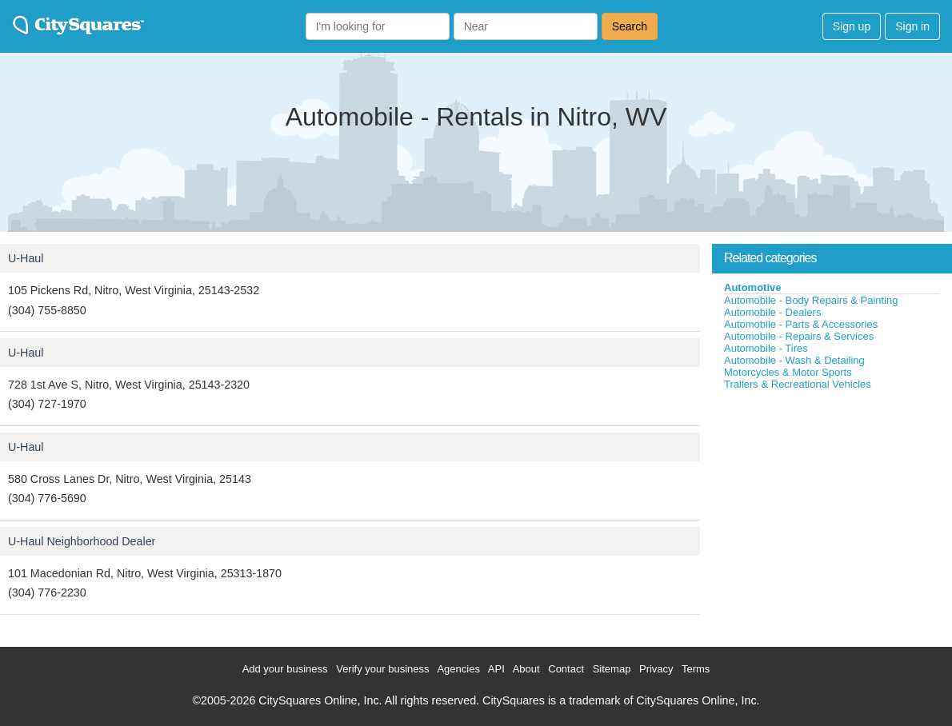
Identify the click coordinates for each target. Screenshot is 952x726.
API (496, 669)
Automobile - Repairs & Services (799, 336)
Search (629, 26)
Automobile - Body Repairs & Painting (811, 300)
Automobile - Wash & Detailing (794, 360)
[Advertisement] (832, 511)
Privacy (656, 669)
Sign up (851, 26)
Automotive (753, 287)
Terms (696, 669)
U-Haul (26, 258)
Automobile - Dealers (772, 312)
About (526, 669)
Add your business (285, 669)
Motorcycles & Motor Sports (788, 372)
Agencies (458, 669)
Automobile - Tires (766, 348)
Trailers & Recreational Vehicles (797, 384)
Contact (566, 669)
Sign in (912, 26)
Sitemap (612, 669)
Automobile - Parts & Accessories (801, 324)
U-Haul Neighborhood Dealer (81, 541)
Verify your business (382, 669)
